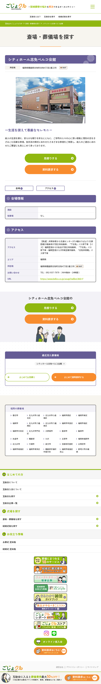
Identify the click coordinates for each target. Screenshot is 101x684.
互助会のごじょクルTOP (13, 23)
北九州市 (16, 444)
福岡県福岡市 (83, 438)
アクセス (50, 188)
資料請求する (50, 169)
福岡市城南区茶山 (66, 450)
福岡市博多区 (34, 449)
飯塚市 (81, 431)
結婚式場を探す (10, 526)
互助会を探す (9, 496)
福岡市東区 (82, 415)
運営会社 (59, 667)
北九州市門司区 (33, 432)
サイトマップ (92, 667)
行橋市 (31, 444)
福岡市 (15, 423)
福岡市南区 (82, 423)
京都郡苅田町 (67, 444)
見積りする (50, 158)
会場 (19, 188)
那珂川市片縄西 (82, 450)
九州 (47, 438)
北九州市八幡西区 (33, 424)
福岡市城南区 (18, 449)
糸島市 (15, 438)
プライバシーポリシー (75, 667)
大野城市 (49, 431)
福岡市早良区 (67, 423)
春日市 (15, 415)
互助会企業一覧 (10, 503)
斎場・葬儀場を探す (32, 23)
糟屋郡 (31, 438)
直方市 (48, 444)
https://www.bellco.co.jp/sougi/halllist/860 (61, 278)
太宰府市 (81, 444)
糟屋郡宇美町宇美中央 (49, 450)
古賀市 (64, 438)
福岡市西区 (66, 415)
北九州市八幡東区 (49, 424)
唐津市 (64, 431)
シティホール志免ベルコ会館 (49, 363)
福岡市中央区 (18, 431)
